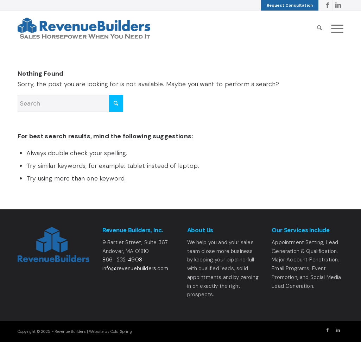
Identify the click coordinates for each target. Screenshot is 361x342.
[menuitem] (290, 5)
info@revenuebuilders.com (135, 268)
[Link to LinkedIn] (338, 5)
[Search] (319, 28)
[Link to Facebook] (327, 5)
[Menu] (335, 28)
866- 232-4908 (122, 259)
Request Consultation (290, 5)
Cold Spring (121, 331)
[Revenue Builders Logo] (84, 28)
